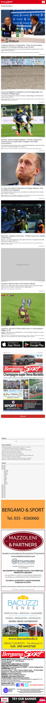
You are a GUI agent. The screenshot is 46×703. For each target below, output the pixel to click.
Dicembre (6, 470)
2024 (5, 467)
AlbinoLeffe (14, 335)
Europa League (9, 288)
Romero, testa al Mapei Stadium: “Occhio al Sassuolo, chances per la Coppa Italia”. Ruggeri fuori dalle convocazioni (21, 141)
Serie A (31, 52)
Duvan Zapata (40, 195)
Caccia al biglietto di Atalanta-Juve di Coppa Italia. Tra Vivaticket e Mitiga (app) (21, 93)
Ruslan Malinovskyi (39, 242)
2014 (5, 495)
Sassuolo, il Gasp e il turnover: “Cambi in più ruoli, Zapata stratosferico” (23, 237)
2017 (5, 491)
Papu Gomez (14, 196)
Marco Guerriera (8, 336)
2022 (5, 485)
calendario (5, 52)
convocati (10, 148)
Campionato (5, 148)
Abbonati (23, 416)
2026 (5, 465)
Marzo (5, 481)
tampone (11, 100)
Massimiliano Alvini (14, 336)
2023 (4, 469)
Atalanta (4, 288)
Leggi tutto (42, 54)
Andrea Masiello (14, 195)
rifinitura (33, 242)
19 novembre (5, 335)
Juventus (24, 148)
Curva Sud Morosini (11, 52)
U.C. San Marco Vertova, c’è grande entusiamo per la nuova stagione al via (14, 448)
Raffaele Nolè (20, 336)
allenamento (5, 242)
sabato (28, 336)
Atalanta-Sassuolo (20, 195)
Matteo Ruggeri (35, 148)
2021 (5, 486)
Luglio (5, 476)
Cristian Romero (20, 148)
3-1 (9, 195)
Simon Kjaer (6, 244)
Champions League (27, 195)
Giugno (5, 477)
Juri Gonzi (32, 335)
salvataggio (19, 196)
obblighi (2, 100)
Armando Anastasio (20, 335)
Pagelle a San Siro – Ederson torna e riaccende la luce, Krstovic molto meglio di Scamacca (16, 459)
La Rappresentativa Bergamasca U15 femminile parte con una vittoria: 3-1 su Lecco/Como (16, 447)
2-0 (9, 335)
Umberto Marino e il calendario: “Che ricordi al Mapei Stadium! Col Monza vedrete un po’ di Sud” (21, 46)
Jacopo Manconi (27, 335)
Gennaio (5, 483)
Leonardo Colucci (38, 335)
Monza (28, 52)
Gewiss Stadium (18, 52)
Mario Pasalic (9, 196)
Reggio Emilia (6, 100)
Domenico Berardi (34, 195)
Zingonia (10, 244)
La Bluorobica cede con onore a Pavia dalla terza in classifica (11, 451)
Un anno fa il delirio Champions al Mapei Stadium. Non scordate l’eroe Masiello (22, 189)
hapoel (14, 288)
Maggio (5, 479)
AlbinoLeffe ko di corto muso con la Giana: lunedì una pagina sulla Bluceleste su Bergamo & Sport (17, 455)
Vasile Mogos (32, 336)
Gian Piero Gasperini (17, 242)
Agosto (5, 475)
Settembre (6, 474)
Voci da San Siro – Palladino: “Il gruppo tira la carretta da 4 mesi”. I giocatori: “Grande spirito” (17, 458)
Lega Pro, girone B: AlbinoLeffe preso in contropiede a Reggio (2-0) (22, 329)
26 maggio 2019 (6, 195)
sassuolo (40, 148)
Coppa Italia (14, 148)
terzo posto (27, 196)
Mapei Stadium (24, 52)
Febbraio (6, 482)
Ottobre (5, 472)
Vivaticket (15, 100)
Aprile (5, 480)
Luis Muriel (24, 242)
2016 (11, 335)
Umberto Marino (36, 52)
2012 (5, 497)
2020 (5, 487)
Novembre (6, 471)
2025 (5, 466)
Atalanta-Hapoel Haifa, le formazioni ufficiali (18, 284)
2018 (5, 490)
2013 (5, 496)
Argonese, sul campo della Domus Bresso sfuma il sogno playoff (12, 452)
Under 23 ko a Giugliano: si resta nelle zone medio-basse (11, 456)
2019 (5, 488)
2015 (5, 493)
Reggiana (25, 336)
